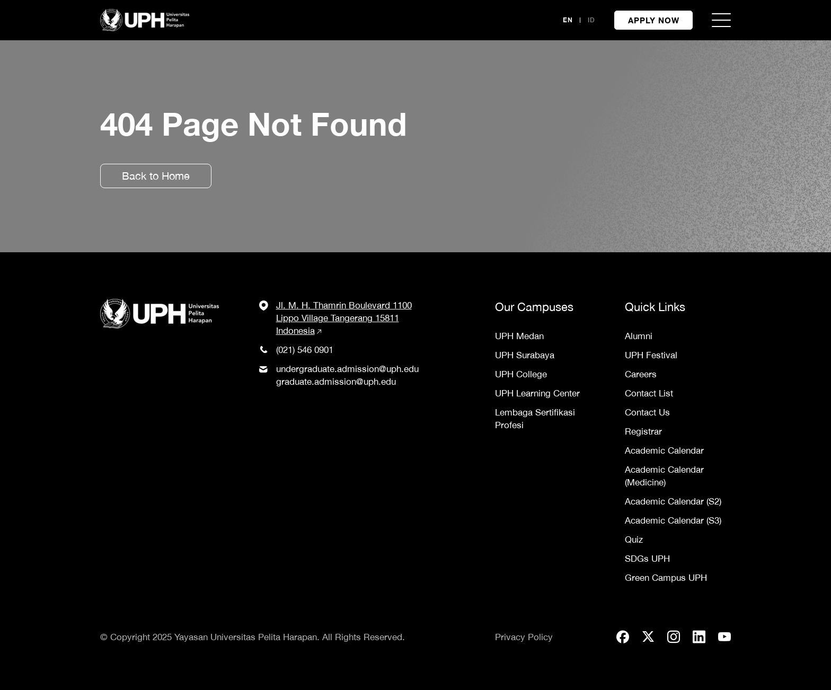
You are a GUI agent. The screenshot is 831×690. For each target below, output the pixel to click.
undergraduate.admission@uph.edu (347, 369)
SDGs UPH (647, 558)
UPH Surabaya (524, 355)
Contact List (649, 393)
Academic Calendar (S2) (673, 501)
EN (568, 20)
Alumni (638, 336)
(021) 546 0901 (304, 349)
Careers (641, 374)
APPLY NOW (653, 20)
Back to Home (156, 176)
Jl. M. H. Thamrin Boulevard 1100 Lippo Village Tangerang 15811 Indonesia (344, 318)
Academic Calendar (664, 450)
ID (591, 20)
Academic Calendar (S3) (673, 520)
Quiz (634, 539)
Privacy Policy (524, 637)
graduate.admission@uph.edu (336, 381)
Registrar (643, 431)
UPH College (521, 374)
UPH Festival (651, 355)
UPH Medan (519, 336)
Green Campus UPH (666, 577)
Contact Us (647, 412)
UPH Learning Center (537, 393)
